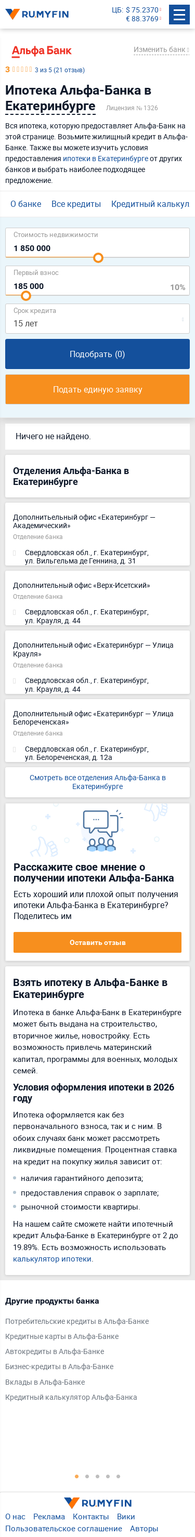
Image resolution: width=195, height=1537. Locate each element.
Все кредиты (76, 203)
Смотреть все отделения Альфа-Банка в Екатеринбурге (98, 781)
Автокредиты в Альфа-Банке (54, 1351)
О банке (25, 203)
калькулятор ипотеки (52, 1258)
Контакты (91, 1516)
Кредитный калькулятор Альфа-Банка (71, 1397)
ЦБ (117, 10)
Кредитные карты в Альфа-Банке (62, 1336)
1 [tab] (77, 1476)
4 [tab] (108, 1476)
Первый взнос (36, 272)
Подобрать (97, 354)
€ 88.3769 (142, 19)
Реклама (49, 1516)
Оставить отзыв (98, 942)
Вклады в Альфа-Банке (45, 1382)
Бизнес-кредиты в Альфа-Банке (59, 1366)
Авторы (144, 1528)
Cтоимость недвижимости (56, 234)
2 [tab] (87, 1476)
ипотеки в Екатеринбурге (105, 158)
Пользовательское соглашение (63, 1528)
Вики (126, 1516)
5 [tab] (118, 1476)
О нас (15, 1516)
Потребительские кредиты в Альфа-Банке (77, 1321)
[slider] (98, 258)
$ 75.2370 (142, 10)
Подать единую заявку (97, 389)
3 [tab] (98, 1476)
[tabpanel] (92, 1351)
